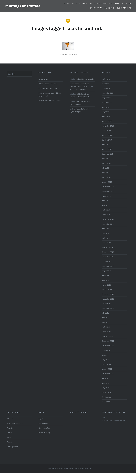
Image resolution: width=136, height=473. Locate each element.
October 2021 (107, 88)
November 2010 (108, 374)
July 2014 (105, 229)
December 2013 (108, 252)
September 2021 (108, 93)
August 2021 (106, 98)
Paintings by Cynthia (22, 6)
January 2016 (107, 182)
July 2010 (105, 378)
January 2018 (107, 149)
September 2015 (108, 191)
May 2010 (105, 388)
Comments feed (44, 428)
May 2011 (105, 360)
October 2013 (107, 261)
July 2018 (105, 145)
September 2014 (108, 224)
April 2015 (106, 210)
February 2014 (107, 247)
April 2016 (106, 173)
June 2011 (105, 355)
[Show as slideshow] (68, 54)
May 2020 (105, 112)
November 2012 (108, 299)
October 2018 (107, 140)
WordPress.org (44, 433)
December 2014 (108, 219)
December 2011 (108, 341)
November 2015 (108, 187)
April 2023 (106, 79)
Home (67, 3)
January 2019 (107, 135)
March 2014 (106, 243)
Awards (10, 428)
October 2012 (107, 304)
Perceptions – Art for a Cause (49, 101)
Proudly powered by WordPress (56, 468)
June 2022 (105, 84)
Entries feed (43, 423)
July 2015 (105, 201)
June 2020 (105, 107)
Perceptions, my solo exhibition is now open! (50, 94)
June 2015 (105, 205)
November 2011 (108, 346)
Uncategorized (12, 447)
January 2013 (107, 289)
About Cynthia (80, 3)
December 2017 (108, 154)
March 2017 (106, 163)
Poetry (9, 442)
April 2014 (106, 238)
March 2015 (106, 215)
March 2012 (106, 332)
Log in (40, 419)
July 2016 (105, 168)
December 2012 (108, 294)
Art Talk (10, 419)
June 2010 (105, 383)
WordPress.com (85, 468)
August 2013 (106, 271)
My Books (109, 8)
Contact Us (96, 8)
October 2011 (107, 350)
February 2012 (107, 336)
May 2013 (105, 280)
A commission (43, 79)
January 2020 (107, 121)
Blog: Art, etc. (124, 8)
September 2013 (108, 266)
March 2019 (106, 130)
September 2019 (108, 126)
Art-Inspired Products (15, 423)
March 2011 (106, 364)
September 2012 (108, 308)
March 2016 (106, 177)
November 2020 (108, 102)
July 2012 (105, 313)
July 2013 (105, 275)
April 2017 (106, 159)
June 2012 (105, 318)
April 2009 (106, 402)
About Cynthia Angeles (85, 79)
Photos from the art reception (49, 88)
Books (9, 433)
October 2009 (107, 397)
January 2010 (107, 392)
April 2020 (106, 116)
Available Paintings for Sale (104, 3)
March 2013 (106, 285)
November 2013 (108, 257)
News (9, 437)
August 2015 (106, 196)
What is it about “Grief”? (47, 84)
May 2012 (105, 322)
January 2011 (107, 369)
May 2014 (105, 233)
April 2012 (106, 327)
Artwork (127, 3)
